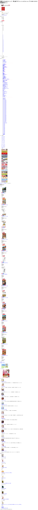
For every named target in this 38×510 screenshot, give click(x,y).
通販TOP (1, 183)
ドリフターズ (3, 432)
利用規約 (3, 507)
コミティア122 (4, 106)
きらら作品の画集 (4, 446)
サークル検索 (4, 183)
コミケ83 (4, 132)
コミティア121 (4, 107)
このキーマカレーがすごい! (5, 239)
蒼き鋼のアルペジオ (4, 381)
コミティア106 (4, 117)
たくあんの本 (3, 227)
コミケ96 (4, 123)
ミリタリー (4, 76)
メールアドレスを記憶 (5, 13)
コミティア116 (4, 110)
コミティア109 (4, 115)
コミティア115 (4, 111)
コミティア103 (4, 119)
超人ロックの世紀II (4, 488)
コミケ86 (4, 130)
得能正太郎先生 (3, 418)
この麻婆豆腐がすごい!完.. (5, 355)
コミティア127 (4, 103)
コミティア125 (4, 104)
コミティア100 (4, 121)
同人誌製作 (4, 87)
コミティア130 (4, 101)
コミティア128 (4, 102)
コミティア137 (4, 62)
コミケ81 (4, 133)
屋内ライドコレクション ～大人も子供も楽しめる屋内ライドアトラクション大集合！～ (12, 504)
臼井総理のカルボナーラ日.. (5, 297)
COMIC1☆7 (4, 98)
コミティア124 (4, 105)
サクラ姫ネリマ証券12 (4, 467)
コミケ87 (4, 129)
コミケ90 (4, 127)
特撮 (3, 94)
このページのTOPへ (2, 362)
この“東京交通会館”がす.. (4, 332)
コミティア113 (4, 112)
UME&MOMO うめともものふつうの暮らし (7, 472)
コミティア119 (4, 108)
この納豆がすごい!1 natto (5, 216)
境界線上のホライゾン (5, 85)
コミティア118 (4, 109)
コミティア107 (4, 116)
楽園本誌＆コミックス (4, 404)
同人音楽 (4, 96)
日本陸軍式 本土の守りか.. (5, 262)
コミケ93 (4, 125)
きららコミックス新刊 (4, 409)
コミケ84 (4, 131)
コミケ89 (4, 128)
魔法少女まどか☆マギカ (6, 88)
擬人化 (3, 89)
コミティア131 (4, 100)
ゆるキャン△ (3, 395)
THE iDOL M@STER (5, 84)
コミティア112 (4, 113)
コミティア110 (4, 114)
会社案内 (3, 506)
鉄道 (3, 90)
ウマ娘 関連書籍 (3, 441)
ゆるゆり (4, 92)
